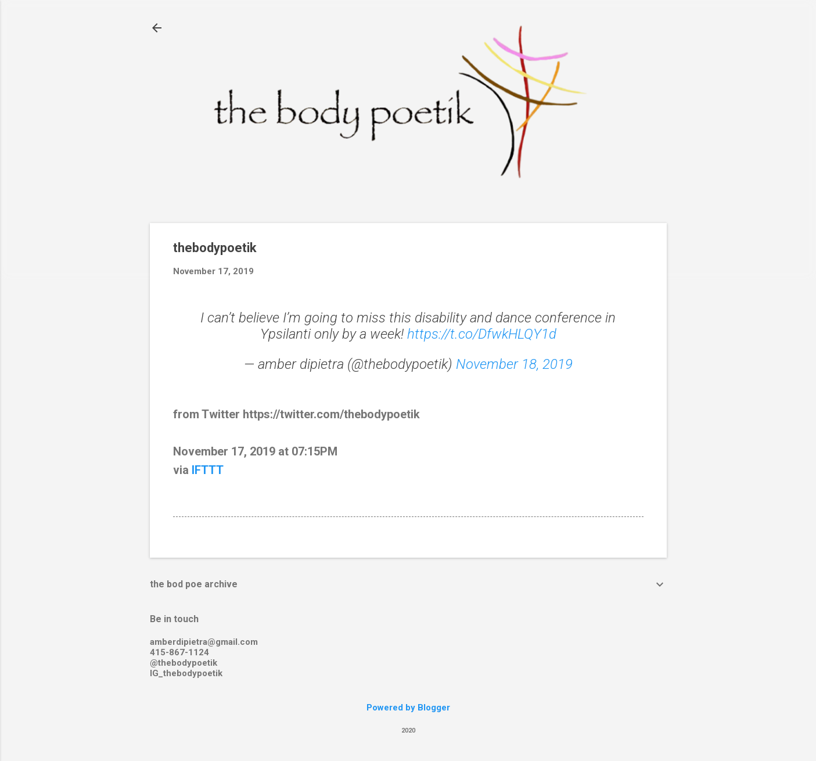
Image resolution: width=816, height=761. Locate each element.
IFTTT (208, 470)
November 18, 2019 (514, 364)
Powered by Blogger (408, 707)
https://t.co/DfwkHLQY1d (481, 334)
